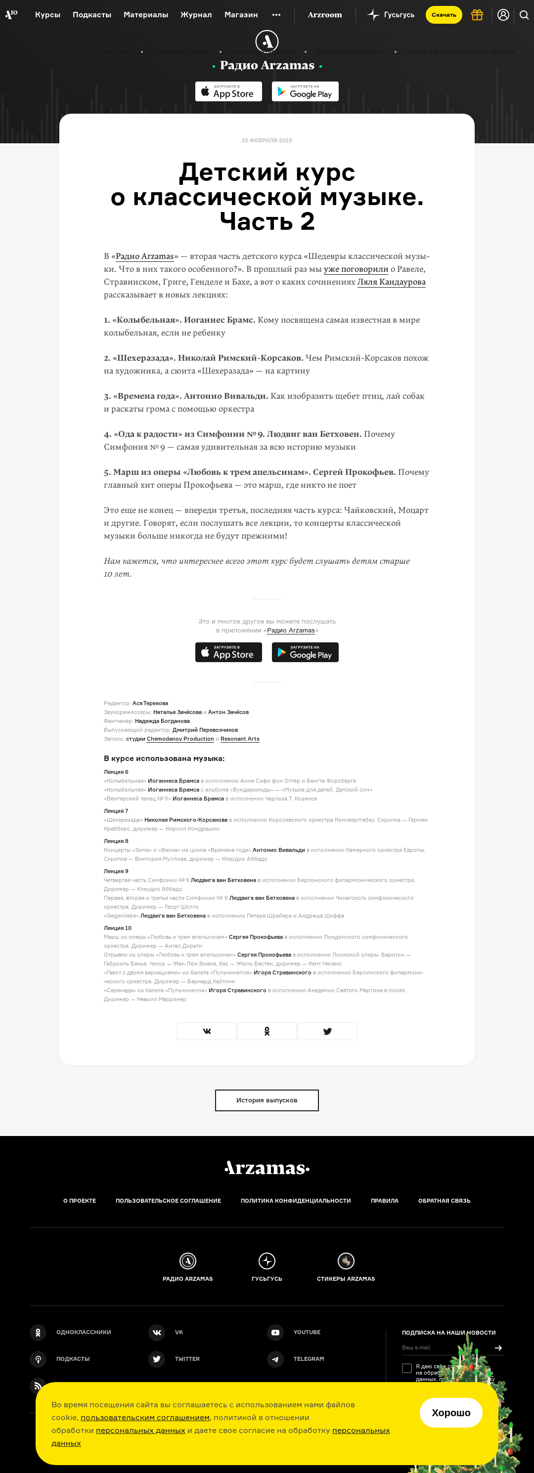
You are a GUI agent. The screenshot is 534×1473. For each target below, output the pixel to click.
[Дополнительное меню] (276, 15)
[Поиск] (524, 15)
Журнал (196, 14)
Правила (385, 1200)
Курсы (47, 14)
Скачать (444, 14)
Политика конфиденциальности (296, 1200)
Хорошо (451, 1412)
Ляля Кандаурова (391, 282)
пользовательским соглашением (145, 1417)
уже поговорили (356, 269)
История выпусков (267, 1100)
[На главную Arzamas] (11, 15)
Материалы (146, 14)
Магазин (241, 14)
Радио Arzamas (145, 256)
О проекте (79, 1200)
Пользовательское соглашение (168, 1200)
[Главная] (267, 1168)
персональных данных (140, 1430)
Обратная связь (444, 1200)
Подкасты (92, 14)
